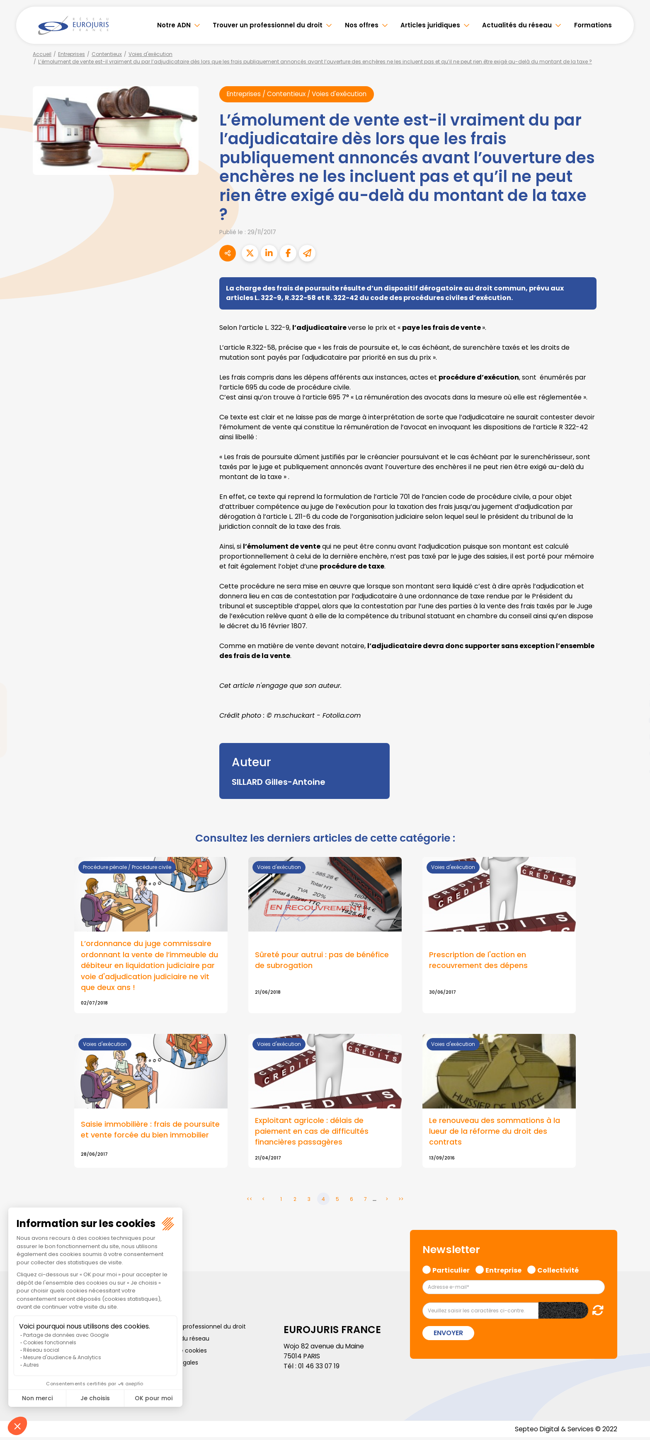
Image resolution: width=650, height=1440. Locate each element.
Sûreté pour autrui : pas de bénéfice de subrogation (322, 961)
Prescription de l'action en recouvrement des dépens (478, 961)
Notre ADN (174, 25)
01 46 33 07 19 (319, 1368)
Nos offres (361, 25)
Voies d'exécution (150, 54)
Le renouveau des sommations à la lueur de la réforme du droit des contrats (494, 1133)
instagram (633, 736)
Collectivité (558, 1271)
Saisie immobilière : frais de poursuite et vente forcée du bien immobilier (150, 1131)
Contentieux (107, 54)
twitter (633, 687)
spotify (633, 753)
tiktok (633, 770)
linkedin (633, 703)
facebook (633, 670)
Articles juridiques (430, 25)
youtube (633, 720)
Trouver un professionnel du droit (268, 25)
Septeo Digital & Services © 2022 (564, 1431)
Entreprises (71, 54)
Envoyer (448, 1335)
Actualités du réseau (517, 25)
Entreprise (503, 1271)
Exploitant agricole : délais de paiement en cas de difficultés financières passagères (312, 1133)
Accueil (42, 54)
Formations (593, 25)
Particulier (451, 1271)
